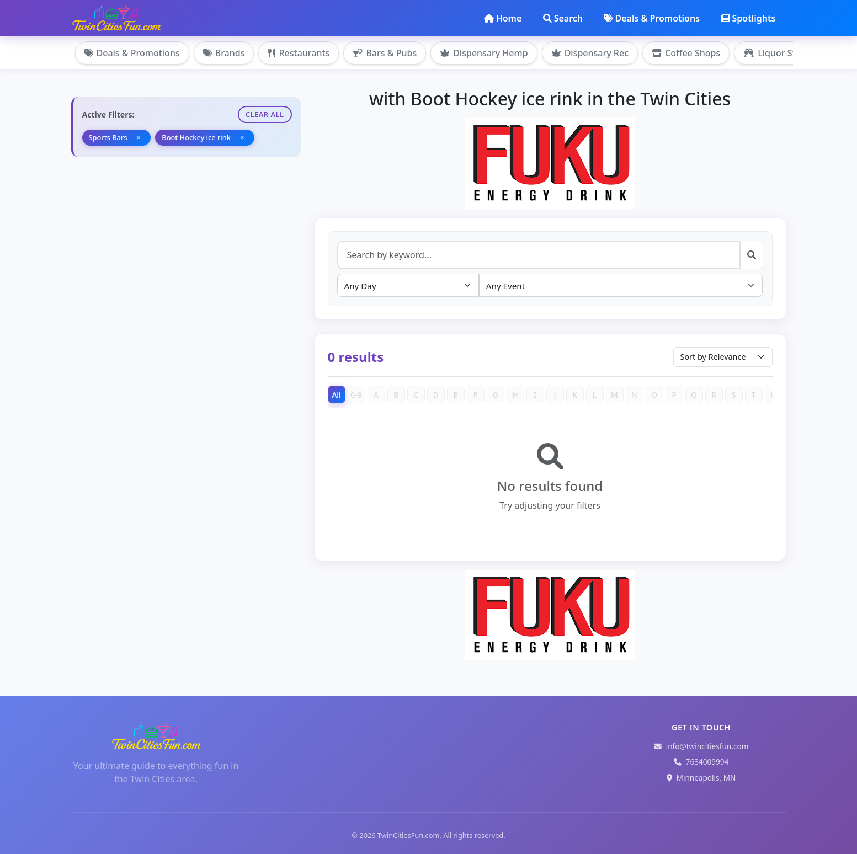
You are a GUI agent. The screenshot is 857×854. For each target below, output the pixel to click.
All (336, 394)
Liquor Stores (778, 53)
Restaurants (298, 53)
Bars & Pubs (385, 53)
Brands (224, 53)
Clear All (265, 114)
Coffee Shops (686, 53)
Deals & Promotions (652, 18)
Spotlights (748, 18)
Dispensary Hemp (484, 53)
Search (563, 18)
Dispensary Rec (590, 53)
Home (503, 18)
